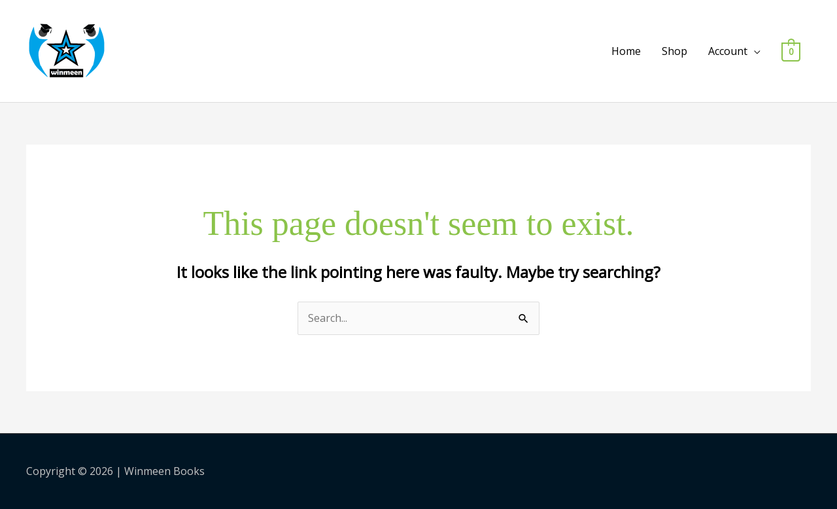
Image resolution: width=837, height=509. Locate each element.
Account (727, 51)
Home (626, 51)
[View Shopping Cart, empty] (790, 51)
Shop (674, 51)
